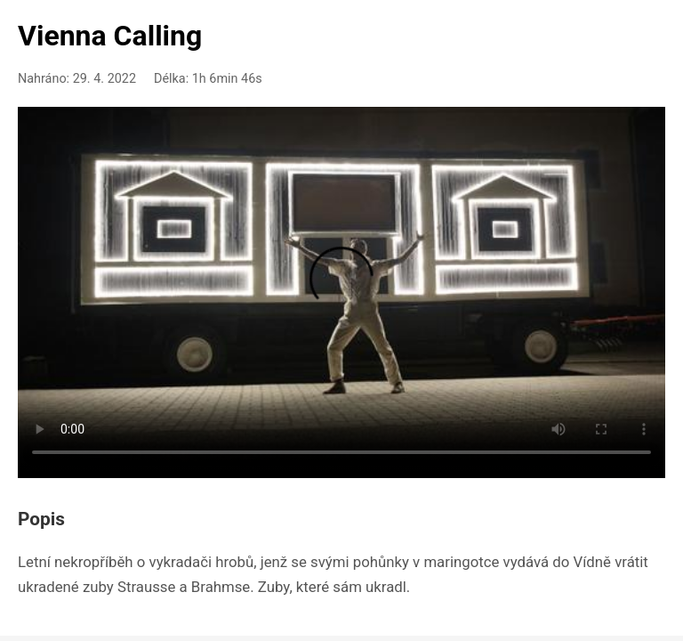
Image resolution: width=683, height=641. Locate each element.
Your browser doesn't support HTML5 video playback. (341, 289)
